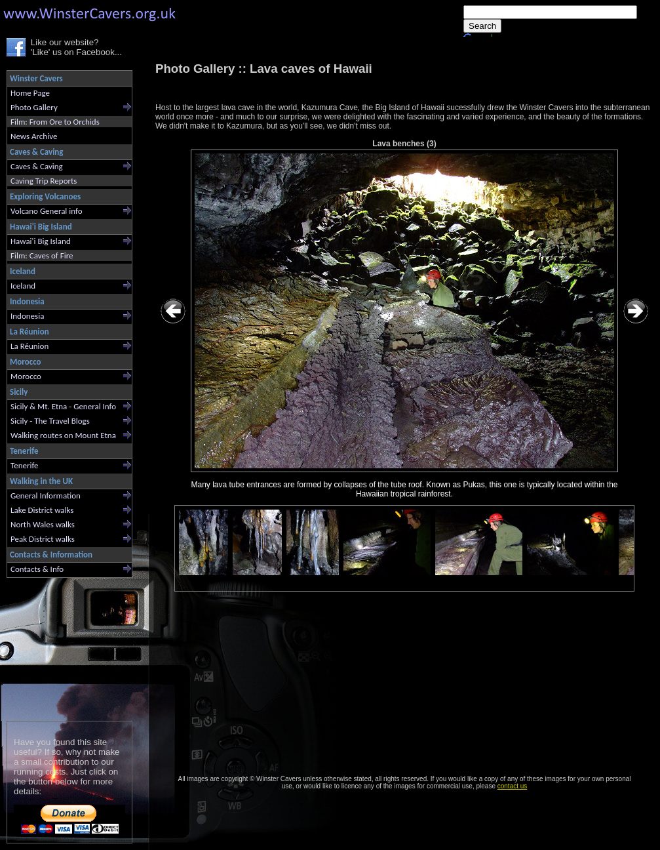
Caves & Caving (36, 166)
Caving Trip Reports (43, 181)
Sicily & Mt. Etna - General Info (63, 406)
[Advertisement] (64, 646)
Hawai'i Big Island (40, 241)
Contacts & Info (37, 569)
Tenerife (24, 465)
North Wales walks (42, 524)
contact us (512, 786)
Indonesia (27, 316)
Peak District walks (42, 539)
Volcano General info (46, 211)
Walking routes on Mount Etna (63, 435)
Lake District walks (41, 510)
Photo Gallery (34, 107)
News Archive (33, 136)
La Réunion (29, 346)
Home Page (30, 93)
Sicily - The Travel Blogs (50, 421)
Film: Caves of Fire (41, 255)
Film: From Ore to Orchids (55, 122)
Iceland (22, 286)
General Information (45, 495)
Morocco (25, 376)
